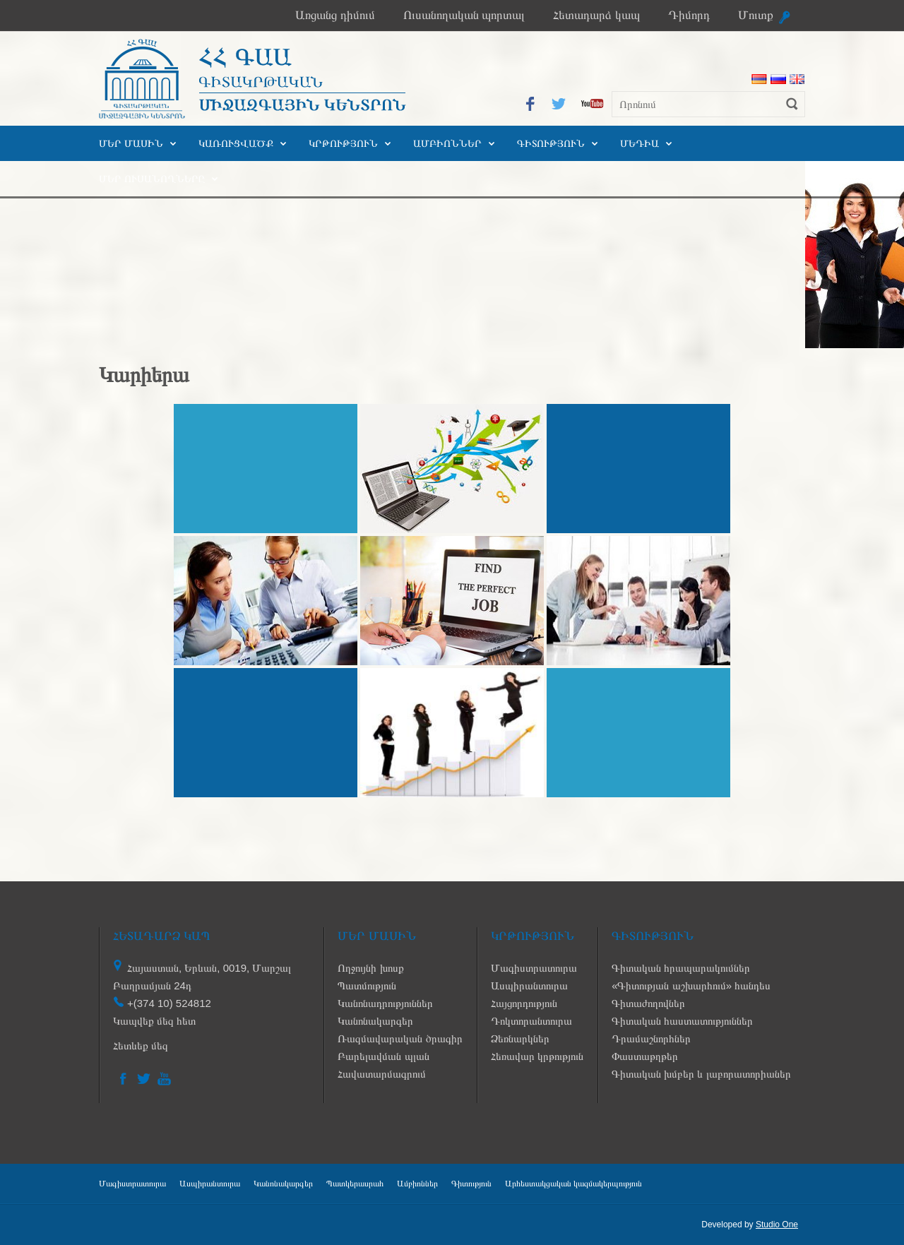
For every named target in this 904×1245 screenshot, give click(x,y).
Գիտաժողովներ (648, 1003)
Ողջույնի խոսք (370, 968)
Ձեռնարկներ (520, 1038)
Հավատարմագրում (382, 1074)
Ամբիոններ (447, 143)
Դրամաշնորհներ (651, 1038)
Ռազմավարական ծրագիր (400, 1038)
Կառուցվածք (235, 143)
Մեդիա (639, 143)
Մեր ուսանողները (152, 178)
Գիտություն (551, 143)
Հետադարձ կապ (596, 15)
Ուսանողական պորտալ (464, 15)
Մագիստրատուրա (534, 968)
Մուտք (755, 15)
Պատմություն (367, 985)
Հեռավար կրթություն (537, 1056)
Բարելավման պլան (383, 1056)
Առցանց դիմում (335, 15)
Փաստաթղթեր (645, 1056)
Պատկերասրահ (354, 1184)
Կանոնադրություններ (385, 1003)
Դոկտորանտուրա (531, 1021)
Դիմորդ (689, 15)
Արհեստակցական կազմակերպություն (573, 1184)
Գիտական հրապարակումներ (681, 968)
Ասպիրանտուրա (529, 985)
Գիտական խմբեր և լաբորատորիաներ (701, 1074)
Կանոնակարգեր (375, 1021)
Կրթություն (343, 143)
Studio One (777, 1224)
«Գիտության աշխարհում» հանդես (691, 985)
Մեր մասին (131, 143)
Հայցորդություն (524, 1003)
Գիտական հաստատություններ (682, 1021)
